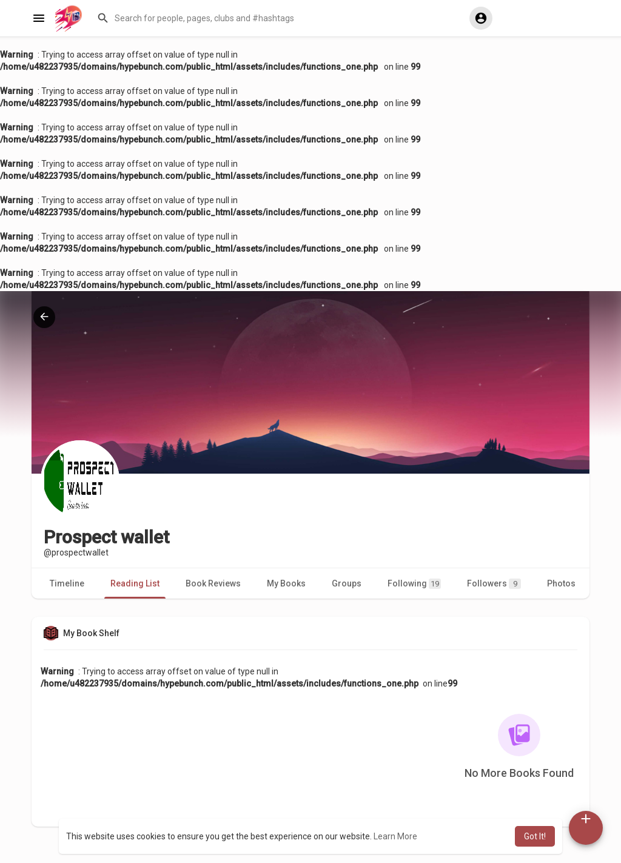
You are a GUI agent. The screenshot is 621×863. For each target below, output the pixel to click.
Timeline (67, 583)
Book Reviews (213, 583)
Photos (561, 583)
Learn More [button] (395, 836)
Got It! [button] (535, 836)
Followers (494, 584)
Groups (346, 583)
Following (414, 584)
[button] (277, 18)
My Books (286, 583)
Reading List (134, 583)
